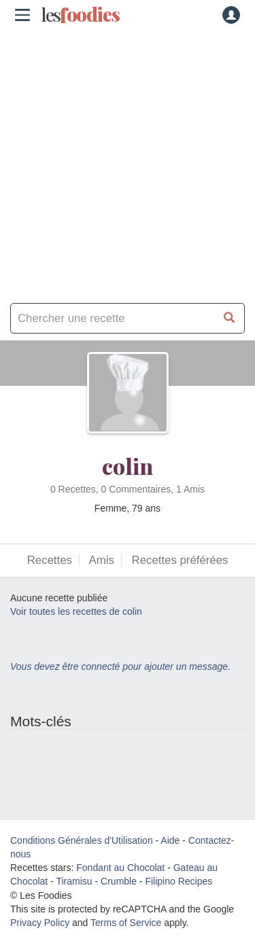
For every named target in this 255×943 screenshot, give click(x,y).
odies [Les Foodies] (80, 15)
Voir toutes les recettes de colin (76, 611)
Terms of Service (125, 922)
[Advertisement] (127, 161)
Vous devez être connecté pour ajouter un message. (120, 666)
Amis (101, 560)
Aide (170, 840)
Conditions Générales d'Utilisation (81, 840)
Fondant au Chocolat (120, 867)
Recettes (49, 560)
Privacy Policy (39, 922)
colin (127, 465)
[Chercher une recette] (229, 318)
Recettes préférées (180, 560)
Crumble (119, 881)
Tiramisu (74, 881)
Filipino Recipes (178, 881)
